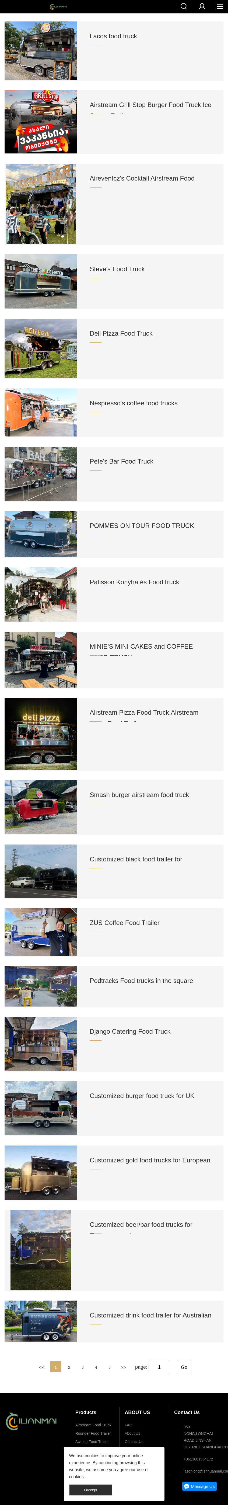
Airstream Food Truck (93, 1425)
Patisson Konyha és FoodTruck (134, 582)
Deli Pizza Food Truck (121, 333)
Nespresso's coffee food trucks (134, 403)
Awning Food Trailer (92, 1442)
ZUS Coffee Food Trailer (125, 922)
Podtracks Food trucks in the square (141, 980)
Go (184, 1367)
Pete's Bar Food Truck (121, 461)
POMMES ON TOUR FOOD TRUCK (142, 525)
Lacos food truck (113, 36)
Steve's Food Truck (117, 269)
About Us (132, 1433)
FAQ (128, 1425)
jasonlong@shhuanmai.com (201, 1471)
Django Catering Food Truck (130, 1031)
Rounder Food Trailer (93, 1433)
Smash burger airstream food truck (139, 794)
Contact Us (134, 1442)
